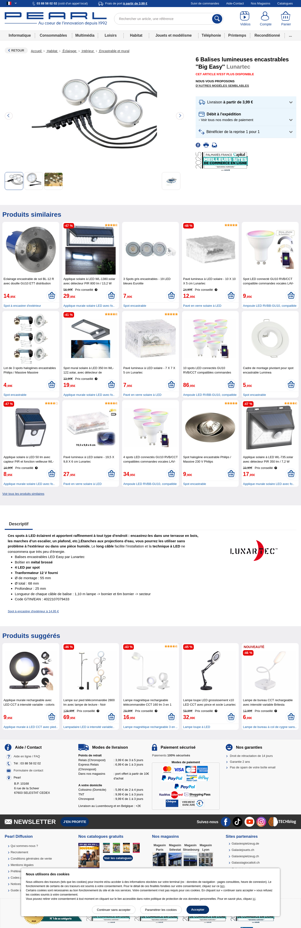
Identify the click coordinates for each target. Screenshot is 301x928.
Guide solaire (20, 890)
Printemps (237, 35)
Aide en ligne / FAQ (27, 756)
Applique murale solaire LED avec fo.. (89, 305)
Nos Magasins (260, 3)
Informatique (20, 35)
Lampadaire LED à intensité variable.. (89, 727)
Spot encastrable (134, 305)
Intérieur (88, 51)
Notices (16, 884)
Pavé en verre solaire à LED (202, 305)
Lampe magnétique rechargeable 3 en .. (150, 727)
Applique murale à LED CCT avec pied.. (31, 727)
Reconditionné (267, 35)
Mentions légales (22, 865)
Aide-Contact (235, 3)
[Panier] (286, 18)
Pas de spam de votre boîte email (253, 767)
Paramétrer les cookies (161, 910)
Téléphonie (211, 35)
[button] (246, 102)
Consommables (53, 35)
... (290, 35)
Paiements (171, 755)
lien (222, 886)
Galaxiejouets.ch (243, 850)
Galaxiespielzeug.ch (245, 856)
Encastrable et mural (113, 51)
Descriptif (18, 524)
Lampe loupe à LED (196, 727)
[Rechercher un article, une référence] (168, 19)
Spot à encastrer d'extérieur (22, 305)
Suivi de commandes (205, 3)
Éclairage (69, 51)
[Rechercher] (217, 19)
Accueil (36, 51)
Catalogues (285, 3)
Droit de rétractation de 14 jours (251, 756)
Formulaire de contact (28, 770)
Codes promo (20, 877)
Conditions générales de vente (31, 858)
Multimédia (84, 35)
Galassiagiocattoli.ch (246, 862)
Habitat (136, 35)
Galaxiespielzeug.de (245, 843)
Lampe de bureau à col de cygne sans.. (270, 727)
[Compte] (266, 18)
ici (254, 898)
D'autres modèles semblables (222, 85)
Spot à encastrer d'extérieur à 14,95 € (33, 611)
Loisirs (111, 35)
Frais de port (126, 3)
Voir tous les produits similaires (23, 493)
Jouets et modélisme (173, 35)
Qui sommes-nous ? (24, 846)
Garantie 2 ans (240, 761)
